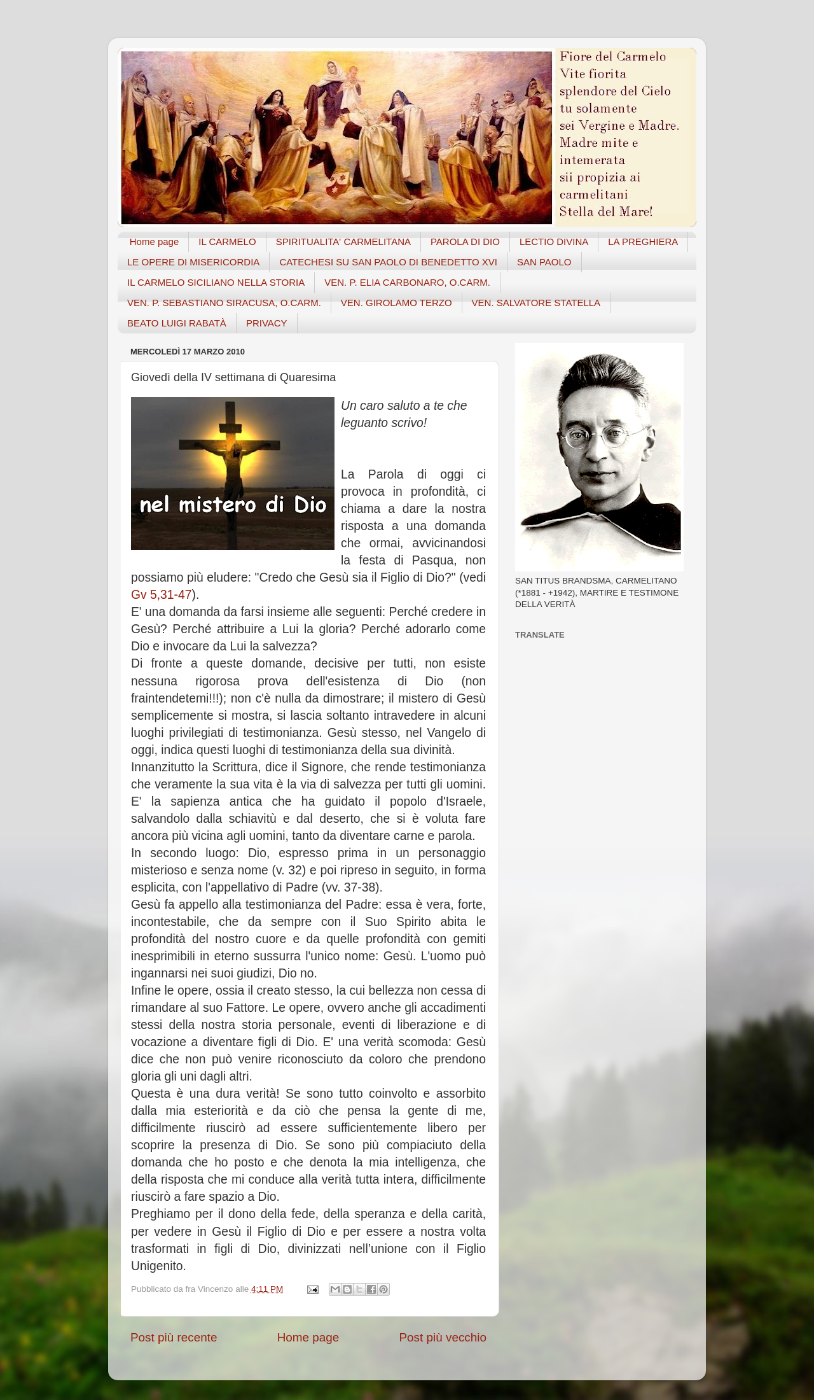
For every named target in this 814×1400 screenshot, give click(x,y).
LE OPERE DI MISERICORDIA (193, 261)
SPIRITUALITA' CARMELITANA (343, 241)
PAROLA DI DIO (465, 241)
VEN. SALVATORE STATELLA (536, 302)
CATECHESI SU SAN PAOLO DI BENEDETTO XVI (388, 261)
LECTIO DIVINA (554, 241)
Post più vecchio (442, 1337)
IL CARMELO (227, 241)
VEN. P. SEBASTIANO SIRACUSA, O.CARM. (224, 302)
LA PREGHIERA (643, 241)
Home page (154, 241)
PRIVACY (266, 323)
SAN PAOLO (544, 261)
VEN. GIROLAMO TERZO (396, 302)
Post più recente (173, 1337)
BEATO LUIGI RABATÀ (176, 323)
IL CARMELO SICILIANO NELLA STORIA (216, 282)
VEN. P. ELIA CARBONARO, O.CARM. (407, 282)
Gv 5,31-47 (161, 594)
